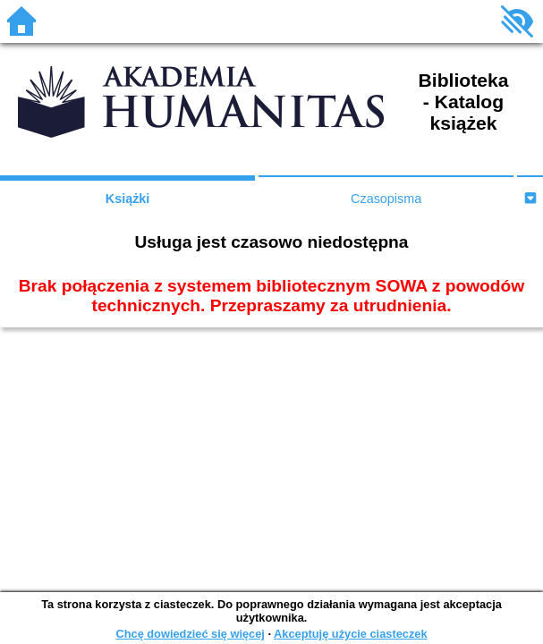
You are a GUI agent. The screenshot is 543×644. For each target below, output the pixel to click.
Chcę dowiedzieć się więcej (189, 633)
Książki (128, 198)
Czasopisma (386, 198)
